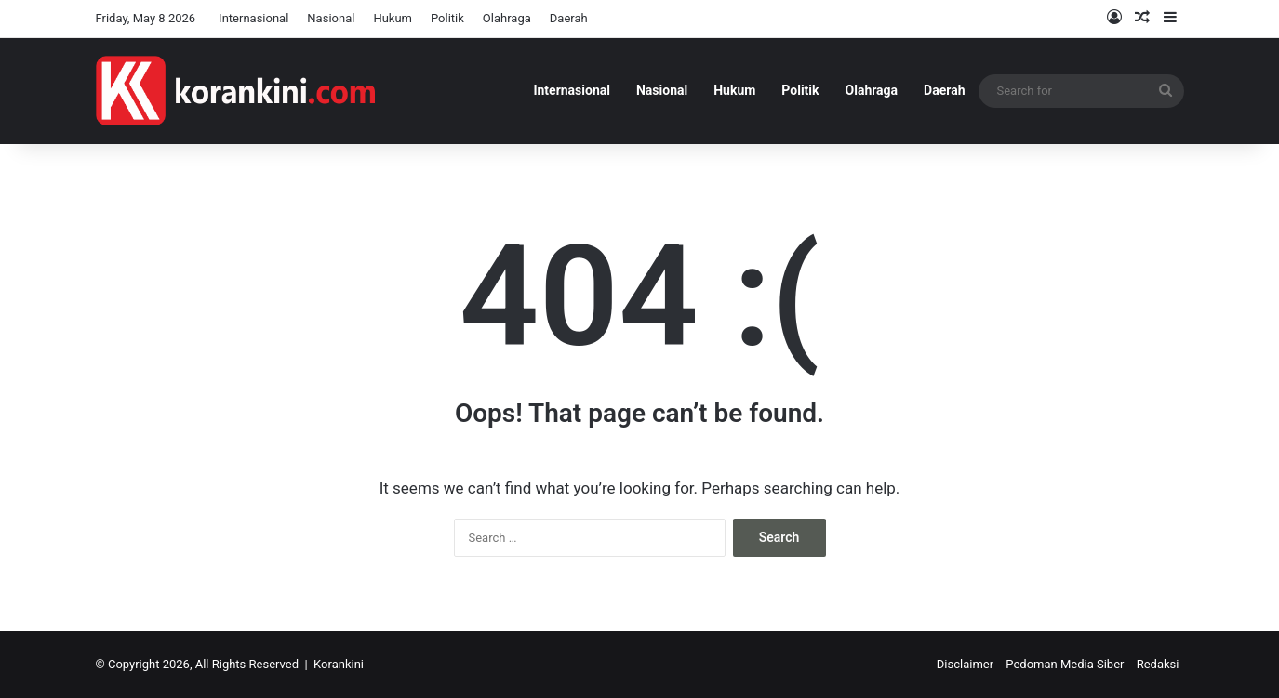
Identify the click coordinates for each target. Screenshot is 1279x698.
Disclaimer (965, 664)
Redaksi (1158, 664)
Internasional (253, 18)
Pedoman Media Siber (1065, 664)
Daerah (569, 18)
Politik (447, 18)
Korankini (338, 664)
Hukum (392, 18)
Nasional (330, 18)
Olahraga (507, 18)
